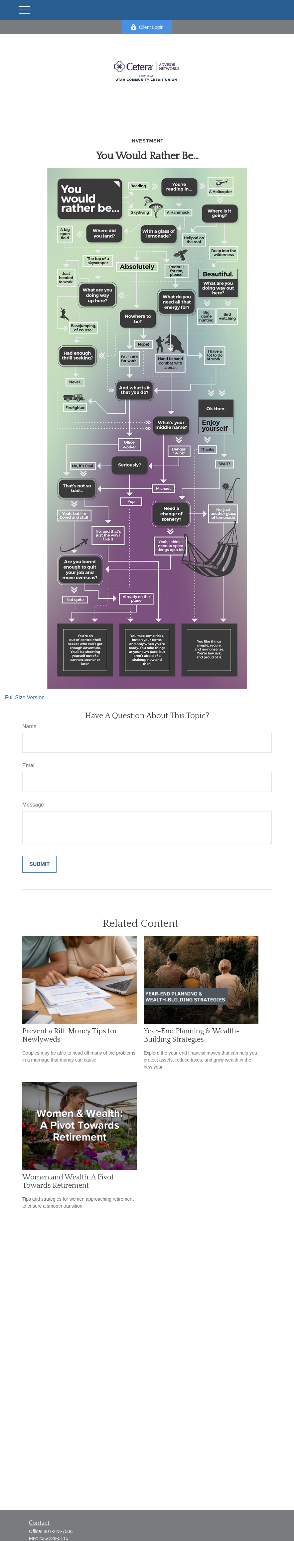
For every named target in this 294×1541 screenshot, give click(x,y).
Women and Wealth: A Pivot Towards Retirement (68, 1181)
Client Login (147, 27)
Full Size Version (25, 697)
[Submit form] (39, 864)
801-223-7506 (58, 1531)
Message (33, 805)
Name (29, 726)
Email (29, 765)
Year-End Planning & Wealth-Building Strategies (191, 1035)
